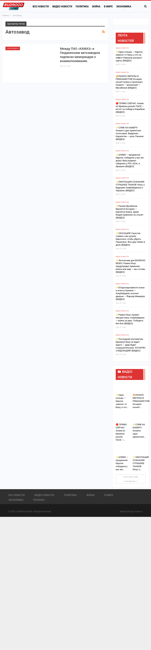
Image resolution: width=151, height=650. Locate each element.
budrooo (138, 511)
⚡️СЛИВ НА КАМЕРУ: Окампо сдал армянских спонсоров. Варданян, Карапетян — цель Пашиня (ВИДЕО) (130, 133)
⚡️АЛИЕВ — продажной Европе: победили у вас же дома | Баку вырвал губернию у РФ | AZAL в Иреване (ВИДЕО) (130, 160)
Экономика (16, 500)
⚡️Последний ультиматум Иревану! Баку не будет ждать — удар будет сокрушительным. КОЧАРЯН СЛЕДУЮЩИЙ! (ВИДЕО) (130, 345)
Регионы (38, 500)
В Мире (108, 6)
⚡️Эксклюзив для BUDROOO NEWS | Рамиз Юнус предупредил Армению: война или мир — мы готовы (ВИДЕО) (130, 266)
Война (96, 6)
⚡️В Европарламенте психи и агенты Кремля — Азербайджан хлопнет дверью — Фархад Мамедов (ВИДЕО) (130, 293)
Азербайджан (12, 48)
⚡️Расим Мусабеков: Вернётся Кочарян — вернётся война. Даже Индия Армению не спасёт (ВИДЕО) (130, 212)
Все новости (41, 6)
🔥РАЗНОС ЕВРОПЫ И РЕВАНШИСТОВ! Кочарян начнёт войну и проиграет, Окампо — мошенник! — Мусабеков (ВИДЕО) (129, 82)
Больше (121, 6)
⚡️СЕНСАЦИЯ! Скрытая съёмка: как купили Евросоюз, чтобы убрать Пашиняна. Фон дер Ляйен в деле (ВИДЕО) (130, 239)
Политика (82, 6)
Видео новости (62, 6)
